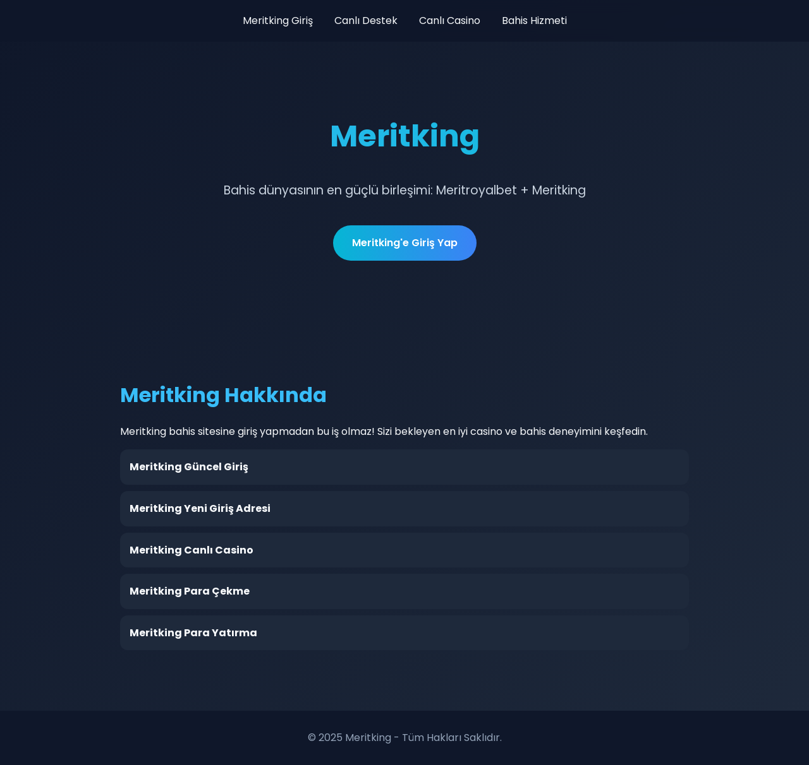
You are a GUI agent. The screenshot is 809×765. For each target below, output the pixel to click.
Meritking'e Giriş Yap (405, 242)
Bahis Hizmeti (534, 20)
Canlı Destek (366, 20)
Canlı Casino (449, 20)
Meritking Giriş (278, 20)
